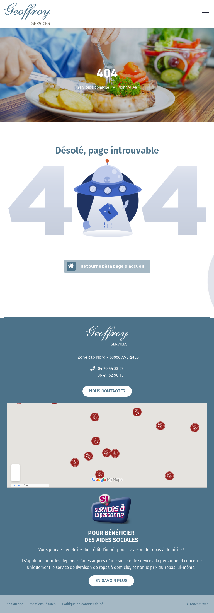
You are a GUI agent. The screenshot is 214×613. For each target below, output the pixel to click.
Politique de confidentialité (82, 604)
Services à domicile (93, 87)
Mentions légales (43, 604)
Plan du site (14, 604)
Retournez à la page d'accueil (105, 266)
